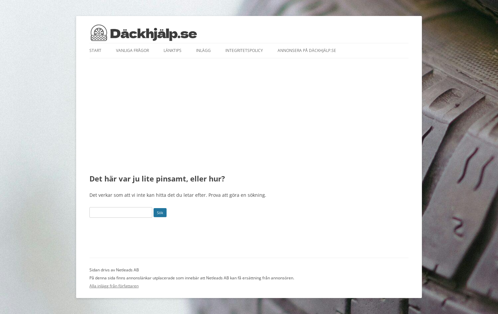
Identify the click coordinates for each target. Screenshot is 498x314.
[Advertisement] (249, 116)
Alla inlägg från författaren (114, 286)
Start (95, 50)
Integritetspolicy (244, 50)
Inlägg (203, 50)
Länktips (173, 50)
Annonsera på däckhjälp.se (307, 50)
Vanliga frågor (132, 50)
